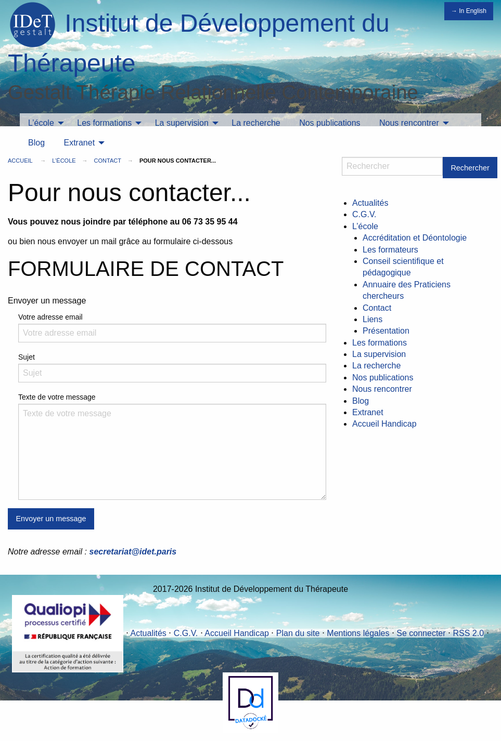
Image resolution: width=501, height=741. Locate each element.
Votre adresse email (50, 317)
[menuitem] (43, 123)
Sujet (26, 357)
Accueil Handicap (384, 423)
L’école (41, 122)
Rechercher (470, 168)
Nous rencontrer (409, 122)
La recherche (256, 122)
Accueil (20, 160)
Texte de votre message (57, 397)
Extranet (79, 142)
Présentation (386, 330)
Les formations (104, 122)
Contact (107, 160)
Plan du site (298, 633)
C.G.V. (364, 214)
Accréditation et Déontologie (415, 237)
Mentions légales (358, 633)
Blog (36, 142)
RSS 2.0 (468, 633)
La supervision (182, 122)
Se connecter (420, 633)
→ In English (468, 11)
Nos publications (329, 122)
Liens (372, 319)
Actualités (370, 203)
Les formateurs (390, 249)
